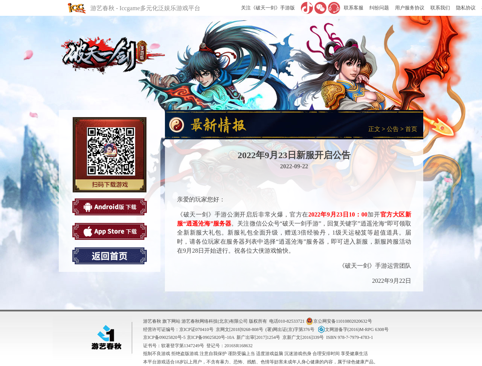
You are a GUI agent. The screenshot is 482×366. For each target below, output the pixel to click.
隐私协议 (466, 8)
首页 (411, 129)
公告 (393, 129)
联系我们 (440, 8)
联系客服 (353, 8)
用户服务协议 (409, 8)
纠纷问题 (379, 8)
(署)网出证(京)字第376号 (289, 329)
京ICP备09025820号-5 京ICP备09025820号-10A (188, 337)
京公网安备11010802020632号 (339, 321)
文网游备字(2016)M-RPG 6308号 (353, 329)
